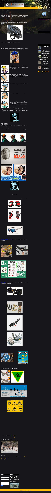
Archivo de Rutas (47, 71)
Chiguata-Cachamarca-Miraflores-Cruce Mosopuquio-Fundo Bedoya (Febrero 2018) (46, 56)
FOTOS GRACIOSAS (9, 1)
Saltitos (6, 458)
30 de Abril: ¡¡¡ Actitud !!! (45, 66)
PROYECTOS (21, 1)
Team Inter (25, 490)
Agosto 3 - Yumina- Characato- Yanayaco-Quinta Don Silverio (45, 46)
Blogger (47, 72)
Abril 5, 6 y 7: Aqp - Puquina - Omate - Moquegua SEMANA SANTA (45, 61)
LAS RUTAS (24, 7)
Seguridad (2, 9)
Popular (40, 71)
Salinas (4, 458)
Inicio (14, 437)
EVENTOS (20, 7)
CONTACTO (25, 1)
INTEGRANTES (2, 1)
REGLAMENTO (17, 1)
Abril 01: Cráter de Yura (45, 50)
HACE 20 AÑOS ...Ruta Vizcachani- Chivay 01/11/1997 (14, 477)
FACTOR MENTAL (13, 1)
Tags (42, 71)
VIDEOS (5, 1)
